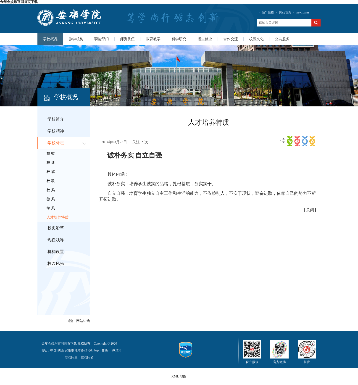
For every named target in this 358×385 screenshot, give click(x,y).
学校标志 (55, 143)
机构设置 (55, 251)
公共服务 (282, 39)
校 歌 (51, 181)
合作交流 (230, 39)
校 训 (51, 162)
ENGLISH (302, 12)
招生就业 (204, 39)
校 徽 (51, 153)
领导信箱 (268, 12)
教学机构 (76, 39)
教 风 (51, 199)
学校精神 (55, 131)
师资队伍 (127, 39)
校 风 (51, 190)
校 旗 (51, 172)
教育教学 (153, 39)
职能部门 (101, 39)
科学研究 (179, 39)
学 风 (51, 208)
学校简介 (55, 119)
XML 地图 (179, 376)
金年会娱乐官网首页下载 (19, 2)
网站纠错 (79, 321)
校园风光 (55, 263)
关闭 (310, 210)
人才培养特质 (57, 217)
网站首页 (285, 12)
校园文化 (256, 39)
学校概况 (50, 39)
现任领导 (55, 239)
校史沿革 (55, 228)
